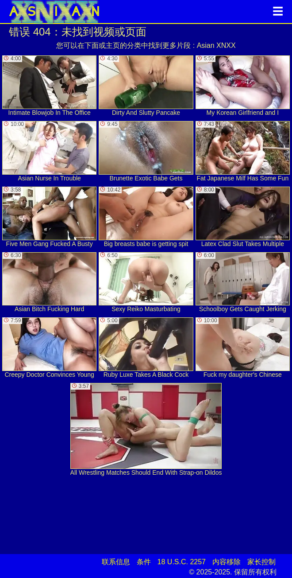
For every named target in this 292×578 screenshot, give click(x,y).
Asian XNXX (216, 45)
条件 (144, 562)
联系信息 (116, 562)
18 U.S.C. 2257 (182, 562)
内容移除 (226, 562)
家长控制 (261, 562)
